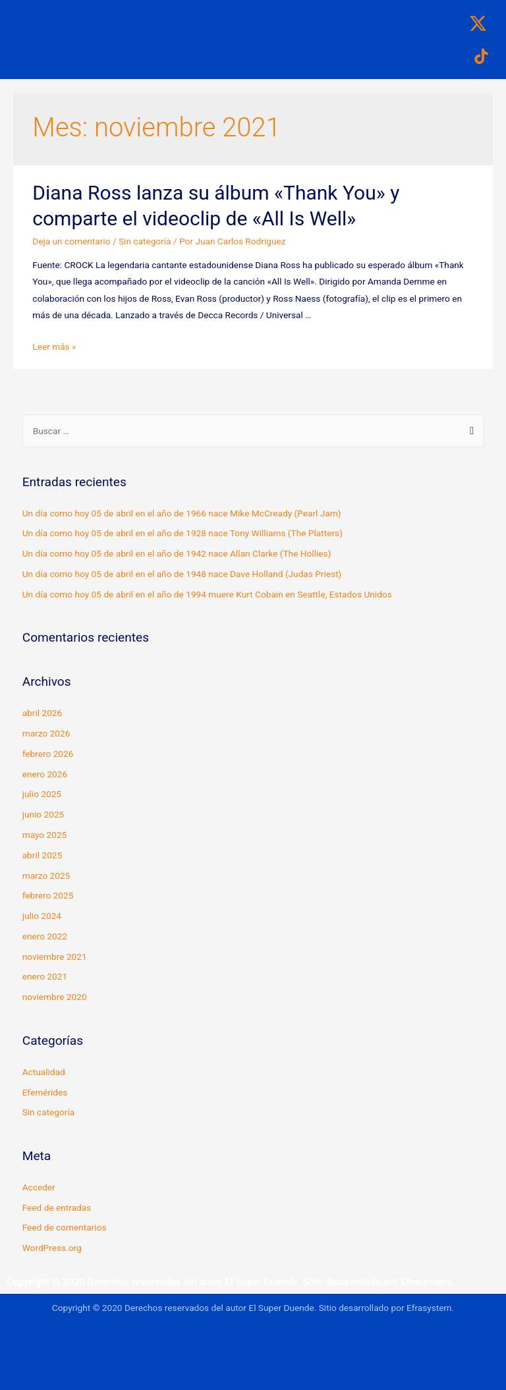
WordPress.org (52, 1247)
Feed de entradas (57, 1207)
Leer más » (54, 346)
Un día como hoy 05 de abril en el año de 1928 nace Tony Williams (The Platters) (182, 533)
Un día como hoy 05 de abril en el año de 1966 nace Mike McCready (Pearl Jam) (181, 513)
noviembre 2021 (54, 956)
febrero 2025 (48, 895)
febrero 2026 (48, 753)
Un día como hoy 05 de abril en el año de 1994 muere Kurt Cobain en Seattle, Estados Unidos (207, 594)
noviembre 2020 (54, 996)
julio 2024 (41, 915)
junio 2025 (43, 814)
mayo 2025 (44, 834)
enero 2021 (44, 976)
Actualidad (43, 1072)
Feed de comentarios (64, 1227)
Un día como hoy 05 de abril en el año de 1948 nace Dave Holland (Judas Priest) (182, 574)
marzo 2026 (46, 733)
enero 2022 (44, 936)
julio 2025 (41, 794)
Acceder (38, 1187)
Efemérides (45, 1092)
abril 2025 (42, 855)
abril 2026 (42, 713)
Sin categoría (145, 241)
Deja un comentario (71, 241)
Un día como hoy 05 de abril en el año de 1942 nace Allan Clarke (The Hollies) (176, 553)
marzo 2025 (46, 875)
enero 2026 (44, 774)
